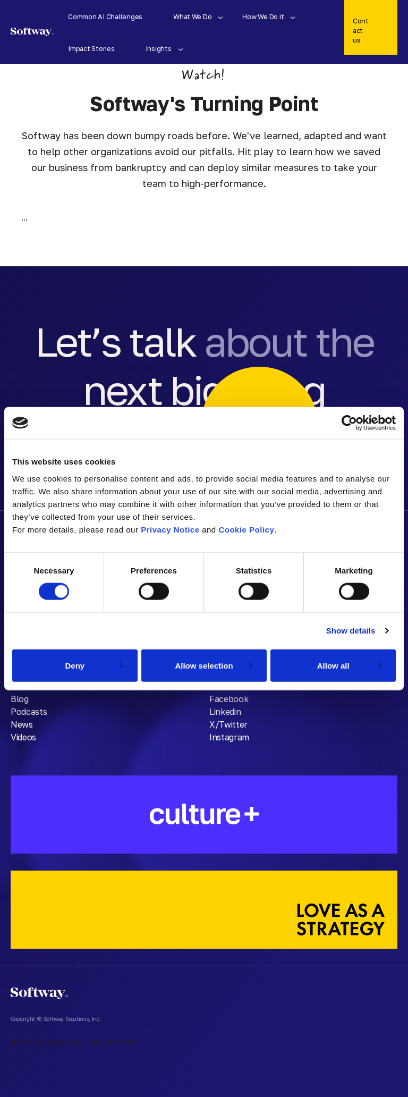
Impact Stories (91, 48)
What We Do (192, 16)
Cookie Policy (246, 529)
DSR (93, 1042)
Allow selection (204, 665)
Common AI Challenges (105, 16)
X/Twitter (228, 724)
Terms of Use (27, 1042)
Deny (74, 665)
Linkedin (225, 711)
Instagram (229, 737)
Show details (351, 630)
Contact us (360, 30)
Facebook (228, 699)
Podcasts (29, 711)
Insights (159, 48)
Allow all (333, 665)
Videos (23, 737)
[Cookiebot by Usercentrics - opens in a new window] (349, 423)
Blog (20, 699)
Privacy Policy (66, 1042)
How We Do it (263, 16)
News (22, 724)
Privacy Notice (170, 529)
